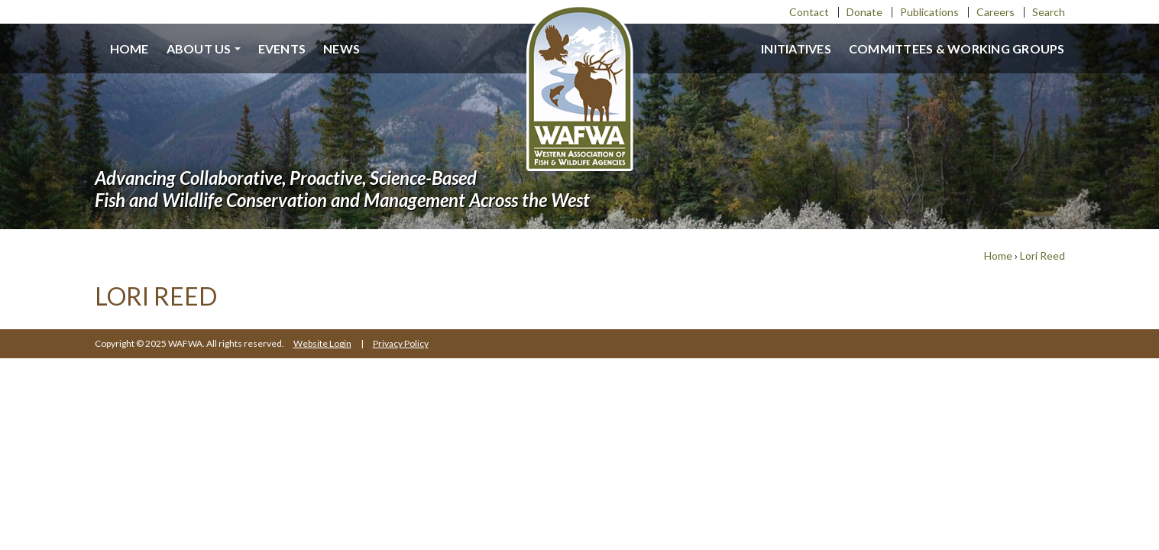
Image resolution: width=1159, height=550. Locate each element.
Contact (809, 11)
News (341, 48)
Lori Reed (1042, 255)
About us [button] (199, 48)
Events (282, 48)
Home (129, 48)
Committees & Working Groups (957, 48)
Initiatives (796, 48)
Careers (995, 11)
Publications (929, 11)
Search (1048, 11)
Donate (864, 11)
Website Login (322, 343)
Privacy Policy (401, 343)
